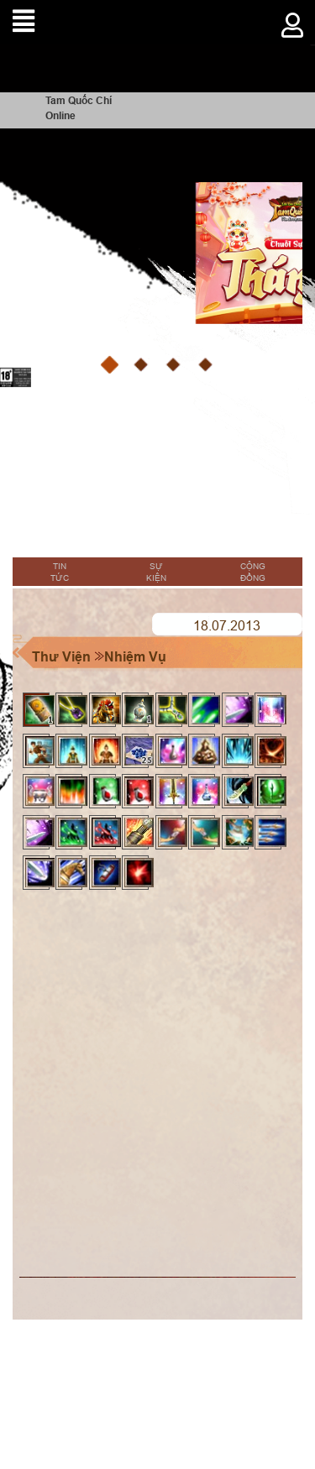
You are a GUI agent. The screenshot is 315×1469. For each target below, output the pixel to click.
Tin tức (59, 572)
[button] (109, 365)
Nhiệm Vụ (135, 657)
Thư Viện (61, 657)
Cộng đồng (252, 572)
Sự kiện (156, 572)
